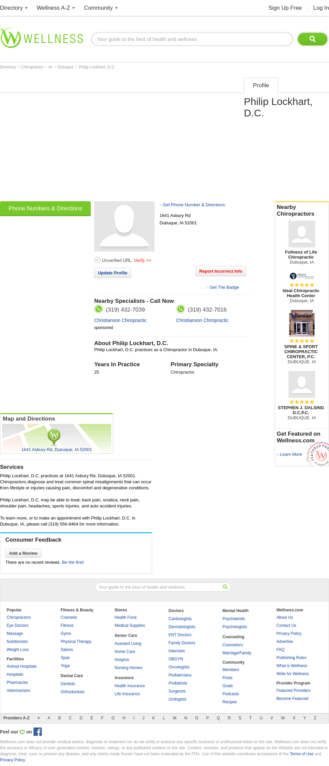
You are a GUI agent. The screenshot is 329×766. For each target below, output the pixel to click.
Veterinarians (18, 690)
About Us (284, 617)
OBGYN (176, 659)
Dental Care (72, 675)
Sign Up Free (285, 8)
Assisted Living (128, 643)
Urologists (177, 699)
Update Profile (112, 272)
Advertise (284, 641)
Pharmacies (17, 682)
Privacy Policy (289, 633)
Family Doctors (182, 643)
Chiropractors (19, 617)
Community (98, 8)
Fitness (67, 625)
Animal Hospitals (22, 666)
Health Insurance (130, 685)
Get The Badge (224, 287)
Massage (15, 633)
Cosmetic (69, 617)
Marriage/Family (236, 653)
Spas (65, 657)
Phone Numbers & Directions (45, 208)
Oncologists (179, 667)
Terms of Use (302, 754)
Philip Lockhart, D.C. (97, 67)
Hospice (122, 659)
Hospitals (15, 674)
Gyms (66, 633)
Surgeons (177, 691)
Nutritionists (17, 641)
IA (51, 67)
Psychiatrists (233, 618)
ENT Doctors (180, 635)
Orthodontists (72, 692)
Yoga (65, 665)
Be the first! (73, 562)
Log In (321, 8)
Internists (177, 651)
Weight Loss (18, 649)
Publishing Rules (291, 657)
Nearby (302, 210)
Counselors (232, 645)
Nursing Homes (128, 667)
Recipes (229, 702)
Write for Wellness (292, 673)
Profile (261, 85)
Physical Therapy (76, 641)
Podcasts (230, 694)
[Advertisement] (63, 137)
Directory (11, 8)
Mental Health (235, 610)
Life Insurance (127, 694)
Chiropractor (32, 67)
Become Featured (292, 698)
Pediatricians (180, 675)
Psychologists (234, 626)
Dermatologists (182, 626)
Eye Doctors (17, 625)
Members (230, 669)
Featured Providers (293, 690)
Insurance (124, 677)
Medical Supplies (130, 625)
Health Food (125, 617)
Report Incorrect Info (221, 271)
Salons (67, 649)
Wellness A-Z (53, 8)
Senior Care (126, 635)
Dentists (68, 683)
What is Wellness (291, 665)
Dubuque (66, 67)
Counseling (233, 637)
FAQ (280, 649)
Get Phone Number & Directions (194, 204)
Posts (227, 677)
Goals (227, 685)
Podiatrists (178, 683)
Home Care (125, 651)
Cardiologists (180, 618)
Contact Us (286, 625)
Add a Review (23, 553)
